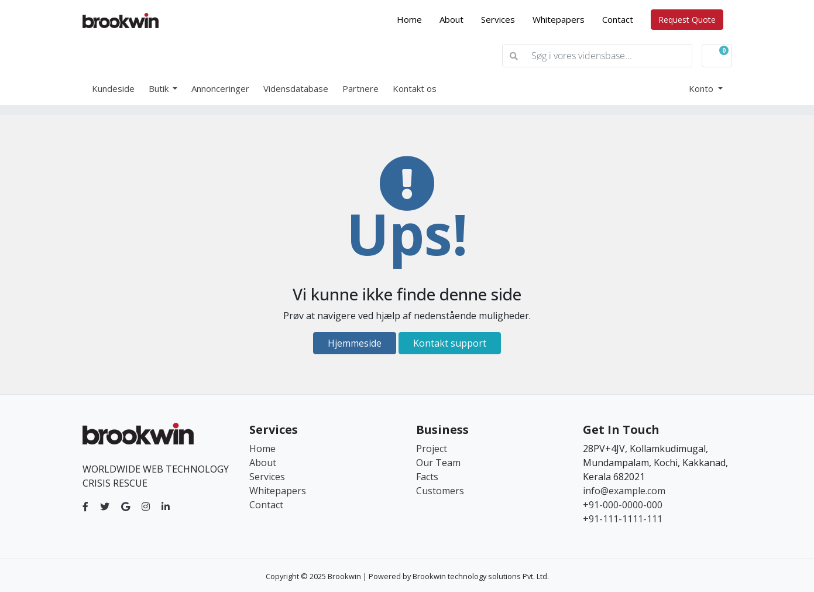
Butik (160, 88)
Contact (617, 19)
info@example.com (624, 490)
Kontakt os (415, 88)
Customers (440, 490)
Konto (702, 88)
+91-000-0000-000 (622, 504)
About (451, 19)
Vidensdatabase (295, 88)
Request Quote (687, 19)
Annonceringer (220, 88)
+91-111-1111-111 (622, 518)
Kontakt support (449, 343)
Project (431, 448)
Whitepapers (559, 19)
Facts (427, 476)
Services (498, 19)
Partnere (360, 88)
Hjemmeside (355, 343)
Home (414, 18)
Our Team (438, 462)
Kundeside (113, 88)
